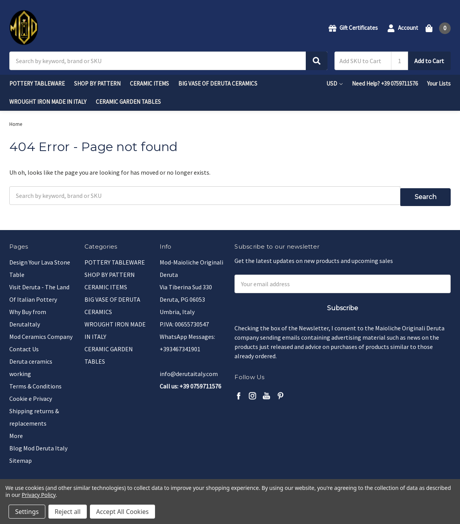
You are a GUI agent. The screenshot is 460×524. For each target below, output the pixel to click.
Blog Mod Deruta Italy (38, 444)
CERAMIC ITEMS (149, 83)
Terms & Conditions (35, 382)
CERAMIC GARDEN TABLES (128, 101)
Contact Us (24, 345)
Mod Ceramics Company (40, 333)
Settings (27, 511)
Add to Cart (429, 61)
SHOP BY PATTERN (97, 83)
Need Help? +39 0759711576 (385, 83)
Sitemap (20, 456)
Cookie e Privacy (30, 395)
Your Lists (439, 83)
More (16, 432)
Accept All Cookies (122, 511)
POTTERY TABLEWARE (37, 83)
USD (334, 83)
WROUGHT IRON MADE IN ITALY (47, 101)
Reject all (68, 511)
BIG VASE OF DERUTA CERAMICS (217, 83)
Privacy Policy (38, 494)
